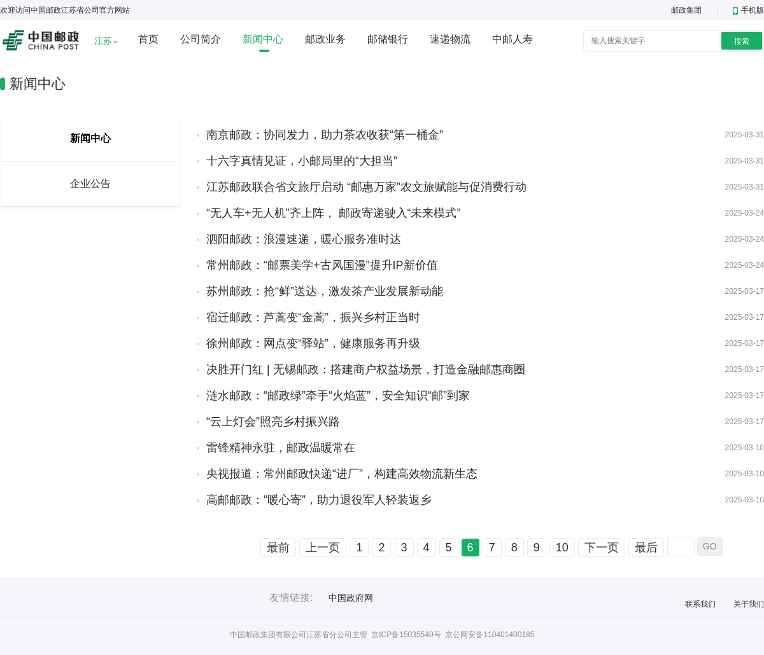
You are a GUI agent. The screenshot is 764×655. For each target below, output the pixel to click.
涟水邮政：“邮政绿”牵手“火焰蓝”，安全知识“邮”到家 (338, 395)
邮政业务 (325, 39)
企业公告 (90, 183)
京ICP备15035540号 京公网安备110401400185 (452, 634)
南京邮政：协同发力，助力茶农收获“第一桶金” (324, 134)
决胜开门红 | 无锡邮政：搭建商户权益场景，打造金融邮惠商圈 (365, 369)
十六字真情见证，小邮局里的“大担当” (301, 161)
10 (562, 547)
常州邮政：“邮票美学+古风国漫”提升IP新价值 (322, 265)
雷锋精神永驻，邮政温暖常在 (280, 447)
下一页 (601, 547)
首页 (148, 39)
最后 (646, 547)
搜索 (741, 41)
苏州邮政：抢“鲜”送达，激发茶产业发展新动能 (324, 291)
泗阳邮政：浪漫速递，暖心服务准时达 (303, 239)
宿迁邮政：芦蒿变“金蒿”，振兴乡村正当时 (313, 317)
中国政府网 (351, 598)
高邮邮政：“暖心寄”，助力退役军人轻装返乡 (319, 499)
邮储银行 (387, 39)
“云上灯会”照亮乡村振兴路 (273, 421)
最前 (278, 547)
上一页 (323, 547)
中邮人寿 (512, 39)
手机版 (748, 10)
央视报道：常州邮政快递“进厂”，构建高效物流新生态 (342, 473)
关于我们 (748, 604)
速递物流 (450, 39)
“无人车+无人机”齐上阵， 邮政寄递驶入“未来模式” (333, 213)
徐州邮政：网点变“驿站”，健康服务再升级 (313, 343)
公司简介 (200, 39)
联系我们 (700, 604)
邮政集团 (686, 10)
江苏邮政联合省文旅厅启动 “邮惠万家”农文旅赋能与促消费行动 (366, 187)
